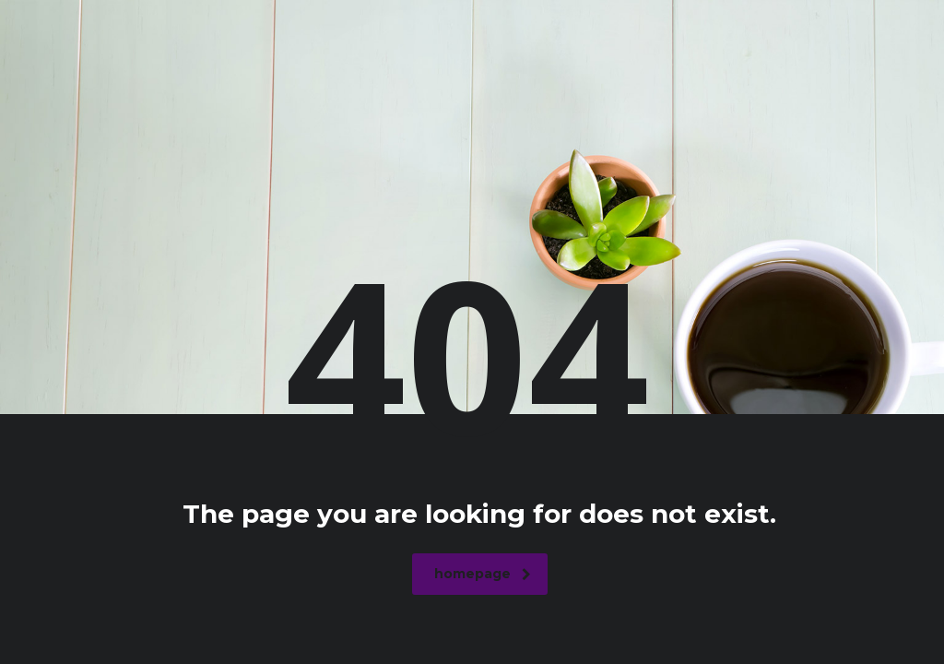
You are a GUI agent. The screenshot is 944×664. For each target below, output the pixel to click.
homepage (482, 573)
